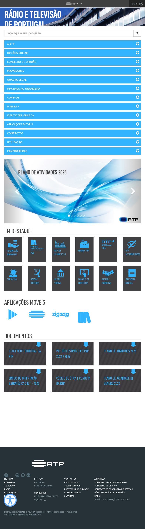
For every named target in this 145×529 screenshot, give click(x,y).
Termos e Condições (55, 512)
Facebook (6, 475)
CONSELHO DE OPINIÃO (105, 486)
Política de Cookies (36, 512)
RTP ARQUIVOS (11, 492)
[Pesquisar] (137, 33)
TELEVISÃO (9, 486)
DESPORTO (9, 482)
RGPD (97, 496)
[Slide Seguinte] (130, 191)
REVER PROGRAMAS (43, 486)
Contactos (40, 500)
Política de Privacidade (14, 512)
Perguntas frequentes (46, 496)
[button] (72, 44)
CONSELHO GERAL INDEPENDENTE (110, 482)
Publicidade (72, 512)
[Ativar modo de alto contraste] (10, 500)
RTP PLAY (39, 479)
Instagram (17, 475)
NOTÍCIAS (9, 479)
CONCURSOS (40, 493)
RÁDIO (7, 489)
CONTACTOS (70, 479)
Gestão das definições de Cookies (111, 499)
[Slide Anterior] (14, 191)
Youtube (23, 475)
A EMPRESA (99, 479)
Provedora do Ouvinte (76, 489)
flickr (28, 475)
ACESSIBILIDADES (72, 492)
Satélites (69, 496)
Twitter (12, 475)
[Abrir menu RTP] (72, 3)
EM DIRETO (39, 482)
